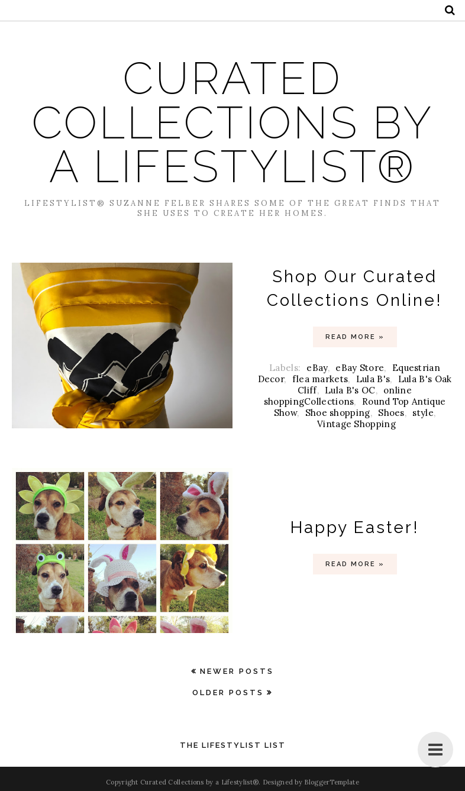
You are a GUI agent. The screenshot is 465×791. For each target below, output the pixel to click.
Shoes (391, 412)
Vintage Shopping (356, 424)
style (423, 412)
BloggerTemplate (331, 782)
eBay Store (359, 367)
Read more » (355, 337)
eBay (316, 367)
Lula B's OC (350, 390)
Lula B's (373, 379)
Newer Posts (237, 671)
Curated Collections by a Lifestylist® (233, 122)
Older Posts (228, 692)
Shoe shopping (337, 412)
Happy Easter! (354, 527)
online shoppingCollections (338, 396)
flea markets (320, 379)
